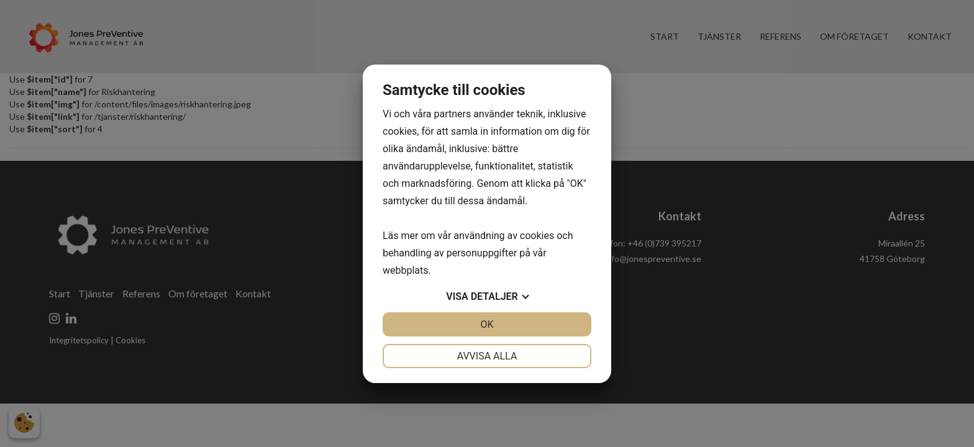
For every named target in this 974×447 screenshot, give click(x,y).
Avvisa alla (487, 356)
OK (486, 324)
